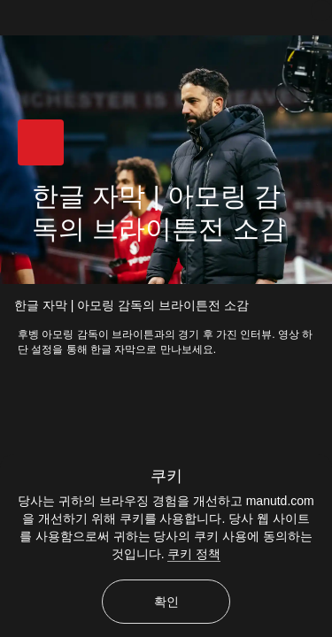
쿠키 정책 (193, 554)
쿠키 (166, 476)
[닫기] (321, 10)
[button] (41, 142)
